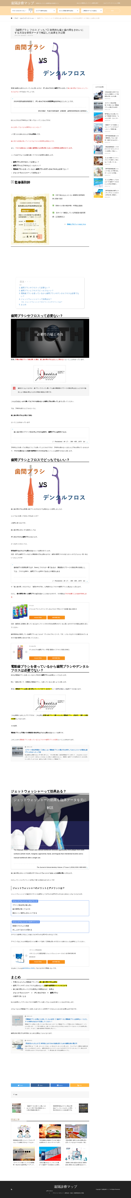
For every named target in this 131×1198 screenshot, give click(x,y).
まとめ (23, 305)
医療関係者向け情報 (79, 1193)
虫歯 (16, 1094)
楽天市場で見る (54, 617)
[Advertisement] (50, 261)
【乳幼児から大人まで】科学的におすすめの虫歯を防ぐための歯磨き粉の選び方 (51, 1043)
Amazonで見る (37, 617)
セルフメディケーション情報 (112, 3)
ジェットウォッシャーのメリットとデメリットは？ (43, 302)
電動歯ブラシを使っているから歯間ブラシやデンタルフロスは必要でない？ (50, 294)
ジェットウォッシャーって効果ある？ (36, 299)
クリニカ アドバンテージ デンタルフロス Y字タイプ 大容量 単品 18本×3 (53, 609)
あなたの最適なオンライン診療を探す (87, 3)
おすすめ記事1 (100, 87)
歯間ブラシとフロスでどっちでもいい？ (37, 291)
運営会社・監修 (69, 1193)
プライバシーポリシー (58, 1193)
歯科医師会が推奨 (28, 968)
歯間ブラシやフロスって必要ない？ (35, 288)
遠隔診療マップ (65, 1186)
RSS (11, 1189)
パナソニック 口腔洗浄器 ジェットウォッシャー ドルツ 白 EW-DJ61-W (52, 953)
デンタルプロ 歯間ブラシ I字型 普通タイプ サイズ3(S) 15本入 (49, 649)
